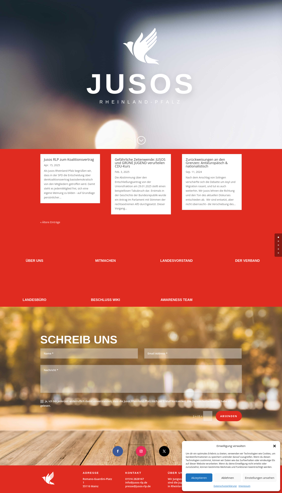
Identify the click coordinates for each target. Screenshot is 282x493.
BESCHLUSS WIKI (105, 300)
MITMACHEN (105, 261)
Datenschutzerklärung (225, 486)
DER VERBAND (247, 261)
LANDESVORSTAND (176, 261)
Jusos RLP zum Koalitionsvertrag (69, 159)
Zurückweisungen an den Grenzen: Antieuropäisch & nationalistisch (207, 162)
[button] (274, 446)
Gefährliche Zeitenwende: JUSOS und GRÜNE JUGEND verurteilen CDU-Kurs (140, 162)
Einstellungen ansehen (259, 478)
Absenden (228, 416)
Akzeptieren (199, 478)
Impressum (244, 486)
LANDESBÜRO (34, 300)
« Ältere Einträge (50, 222)
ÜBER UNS (34, 261)
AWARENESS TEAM (176, 300)
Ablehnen (227, 478)
